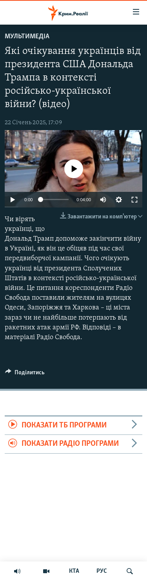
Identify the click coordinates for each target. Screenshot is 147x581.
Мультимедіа (27, 36)
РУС (101, 571)
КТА (74, 571)
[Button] (25, 374)
